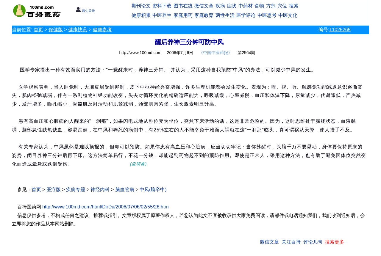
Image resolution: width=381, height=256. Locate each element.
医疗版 (53, 189)
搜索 (294, 5)
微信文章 (203, 5)
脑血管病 (124, 189)
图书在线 (183, 5)
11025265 (339, 29)
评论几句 (312, 241)
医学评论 (245, 15)
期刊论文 (141, 5)
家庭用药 (183, 15)
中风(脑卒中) (153, 189)
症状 (231, 5)
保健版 (56, 29)
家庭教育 (203, 15)
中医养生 (161, 15)
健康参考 (102, 29)
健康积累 (141, 15)
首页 (38, 29)
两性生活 (225, 15)
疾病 (220, 5)
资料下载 (161, 5)
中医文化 (287, 15)
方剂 (271, 5)
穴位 (282, 5)
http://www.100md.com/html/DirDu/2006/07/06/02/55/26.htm (105, 206)
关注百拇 (291, 241)
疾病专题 (75, 189)
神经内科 (100, 189)
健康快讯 (77, 29)
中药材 (245, 5)
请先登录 (85, 10)
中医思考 (267, 15)
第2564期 (246, 52)
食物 (259, 5)
